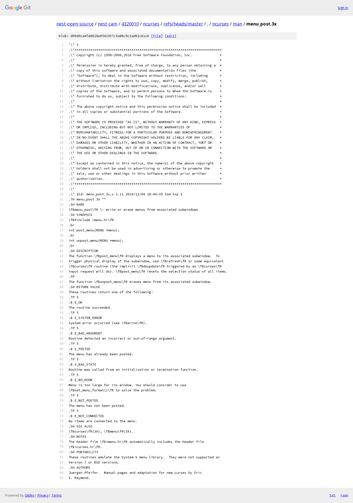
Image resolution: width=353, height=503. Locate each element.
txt (332, 495)
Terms (56, 495)
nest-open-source (75, 24)
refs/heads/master (183, 24)
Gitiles (29, 495)
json (344, 495)
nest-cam (107, 24)
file (157, 36)
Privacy (43, 495)
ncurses (151, 24)
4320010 (130, 24)
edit (171, 36)
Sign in (343, 7)
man (237, 24)
